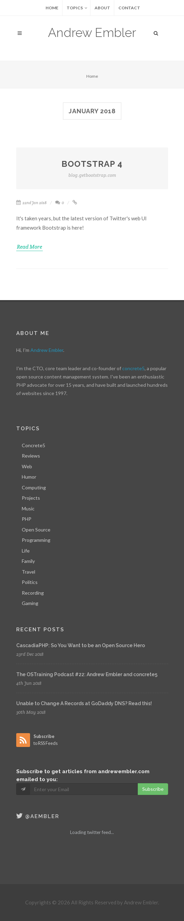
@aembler (37, 816)
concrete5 (133, 368)
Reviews (31, 456)
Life (26, 551)
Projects (31, 498)
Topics (77, 8)
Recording (33, 593)
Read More (29, 246)
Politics (30, 582)
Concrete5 (33, 445)
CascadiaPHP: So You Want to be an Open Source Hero (80, 645)
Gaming (30, 603)
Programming (36, 540)
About (102, 7)
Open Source (36, 530)
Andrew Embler (92, 32)
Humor (29, 477)
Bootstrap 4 (92, 169)
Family (28, 561)
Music (28, 508)
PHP (26, 519)
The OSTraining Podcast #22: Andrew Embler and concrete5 (86, 674)
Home (52, 7)
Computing (34, 487)
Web (27, 466)
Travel (28, 572)
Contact (129, 7)
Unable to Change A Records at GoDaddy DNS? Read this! (84, 703)
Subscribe (153, 789)
